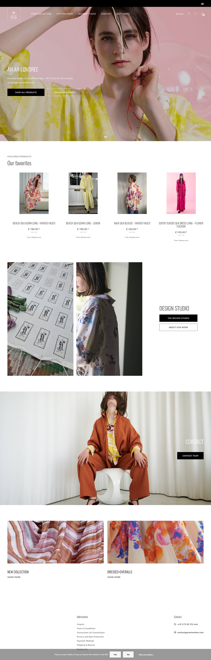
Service (179, 13)
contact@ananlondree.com (190, 632)
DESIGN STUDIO (87, 13)
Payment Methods (85, 640)
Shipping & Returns (86, 645)
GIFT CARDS (123, 13)
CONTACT (106, 13)
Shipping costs (36, 237)
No (128, 654)
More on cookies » (146, 654)
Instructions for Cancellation (91, 632)
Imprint (80, 624)
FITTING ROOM (65, 13)
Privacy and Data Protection (90, 636)
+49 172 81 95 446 (187, 624)
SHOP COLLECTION (41, 13)
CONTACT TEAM (190, 455)
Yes (115, 654)
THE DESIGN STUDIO (65, 92)
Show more (14, 577)
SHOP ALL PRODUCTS (26, 92)
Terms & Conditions (86, 628)
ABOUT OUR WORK (178, 327)
